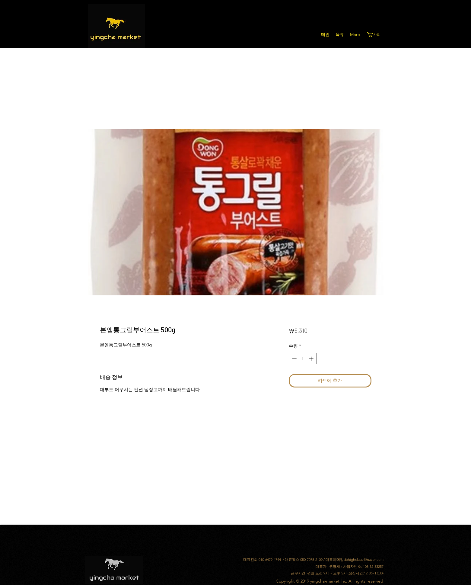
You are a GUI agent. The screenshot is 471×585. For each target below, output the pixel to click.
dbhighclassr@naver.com (363, 559)
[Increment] (312, 358)
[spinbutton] (303, 358)
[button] (376, 34)
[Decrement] (294, 358)
